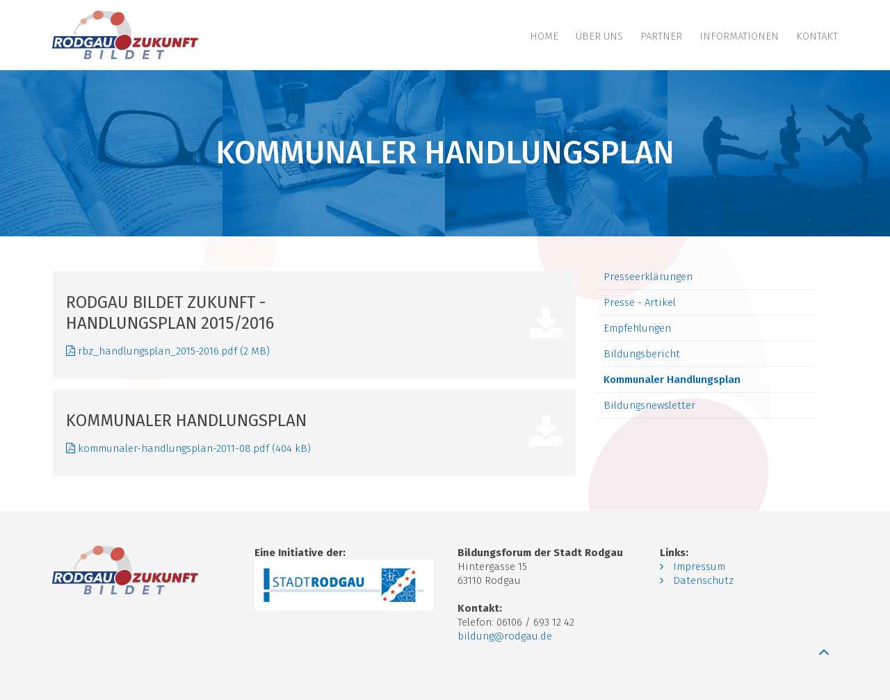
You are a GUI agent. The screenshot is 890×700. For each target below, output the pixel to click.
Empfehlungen (637, 328)
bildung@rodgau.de (505, 636)
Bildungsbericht (642, 354)
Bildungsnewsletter (649, 405)
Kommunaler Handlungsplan (672, 379)
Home (544, 36)
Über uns (599, 36)
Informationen (739, 36)
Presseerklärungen (648, 276)
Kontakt (817, 36)
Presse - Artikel (640, 302)
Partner (661, 36)
